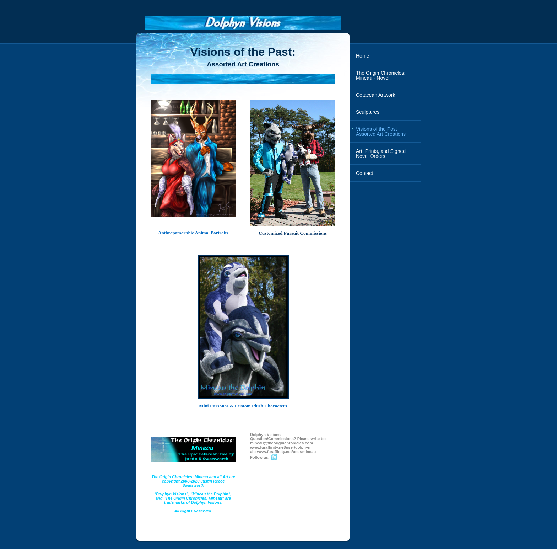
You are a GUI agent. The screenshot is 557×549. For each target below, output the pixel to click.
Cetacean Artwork (375, 95)
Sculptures (367, 112)
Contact (364, 173)
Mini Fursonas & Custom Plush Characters (243, 406)
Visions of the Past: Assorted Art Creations (381, 131)
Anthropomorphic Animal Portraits (193, 232)
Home (362, 56)
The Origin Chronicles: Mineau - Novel (380, 75)
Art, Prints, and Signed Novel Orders (381, 153)
